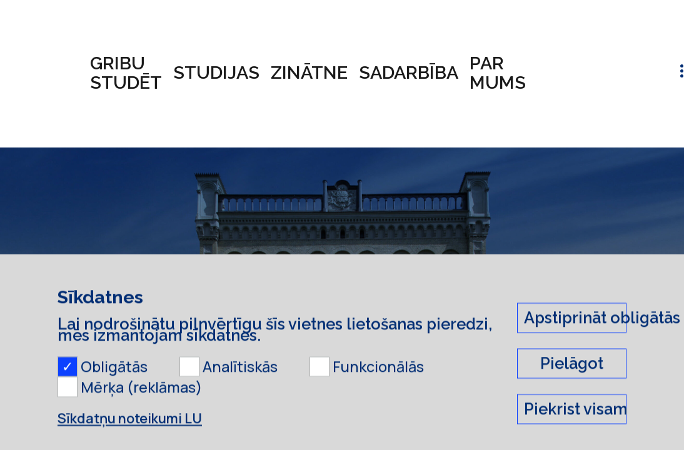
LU (69, 316)
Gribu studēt (126, 72)
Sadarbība (408, 72)
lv (644, 73)
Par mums (498, 72)
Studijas (216, 72)
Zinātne (309, 72)
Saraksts (199, 316)
